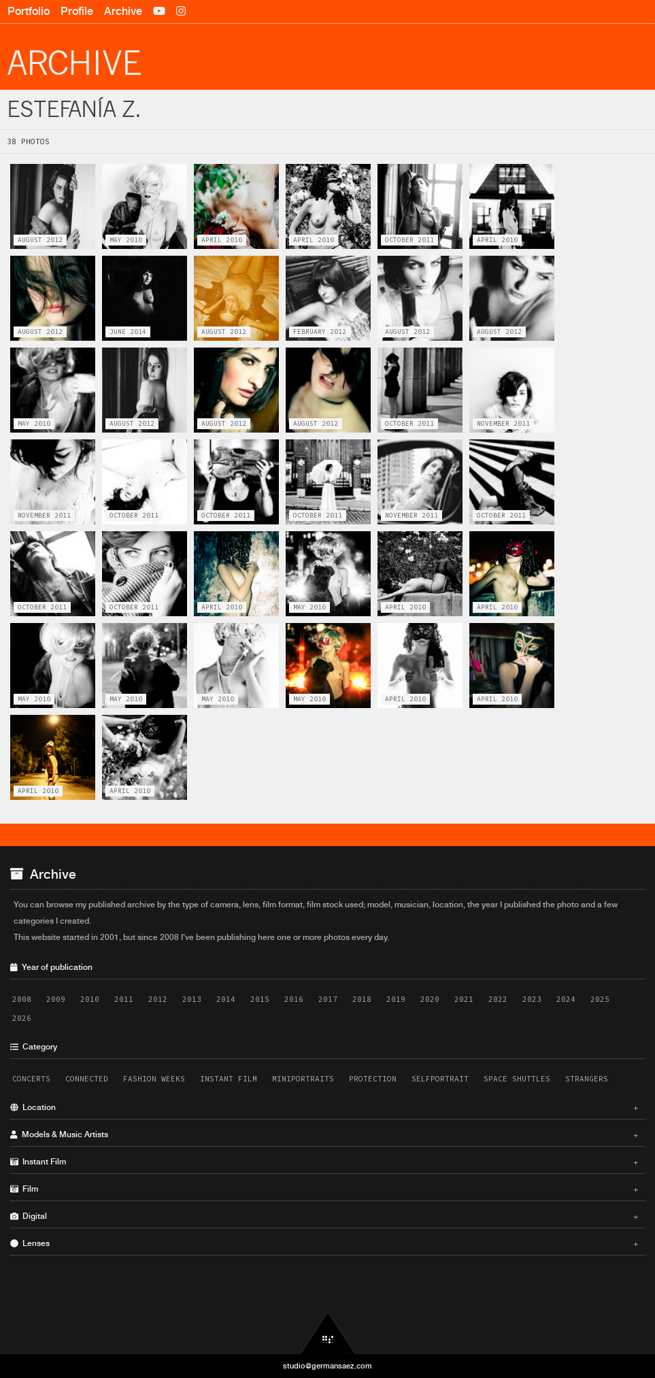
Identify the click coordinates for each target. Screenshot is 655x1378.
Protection (373, 1078)
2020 (429, 999)
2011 (123, 999)
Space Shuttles (517, 1078)
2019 (395, 999)
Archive (123, 11)
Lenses (324, 1243)
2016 (293, 999)
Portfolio (28, 11)
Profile (77, 11)
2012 (157, 999)
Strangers (586, 1078)
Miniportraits (303, 1078)
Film (324, 1189)
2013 (191, 999)
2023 (531, 999)
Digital (324, 1216)
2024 (565, 999)
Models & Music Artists (324, 1134)
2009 (55, 999)
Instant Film (228, 1078)
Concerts (31, 1078)
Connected (86, 1078)
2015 (259, 999)
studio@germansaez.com (327, 1366)
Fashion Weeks (154, 1078)
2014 (225, 999)
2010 (89, 999)
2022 (497, 999)
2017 (327, 999)
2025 (599, 999)
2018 (361, 999)
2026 (21, 1018)
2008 (21, 999)
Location (324, 1107)
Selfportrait (440, 1078)
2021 (463, 999)
